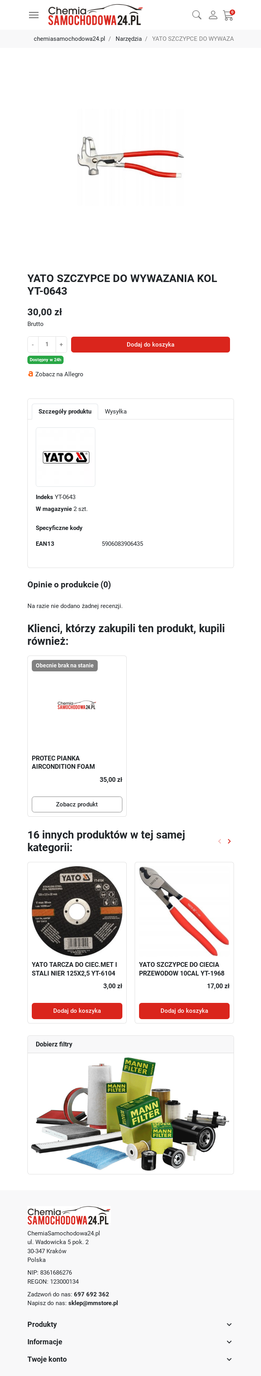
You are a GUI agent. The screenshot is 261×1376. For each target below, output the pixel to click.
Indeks (44, 497)
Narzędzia (129, 38)
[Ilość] (47, 344)
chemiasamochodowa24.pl (69, 38)
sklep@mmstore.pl (93, 1303)
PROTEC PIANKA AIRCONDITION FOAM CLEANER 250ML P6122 (66, 767)
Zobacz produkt (77, 804)
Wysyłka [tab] (116, 411)
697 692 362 (91, 1294)
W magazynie (54, 509)
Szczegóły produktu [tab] (65, 411)
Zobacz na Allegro (59, 374)
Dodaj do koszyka (150, 344)
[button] (196, 13)
